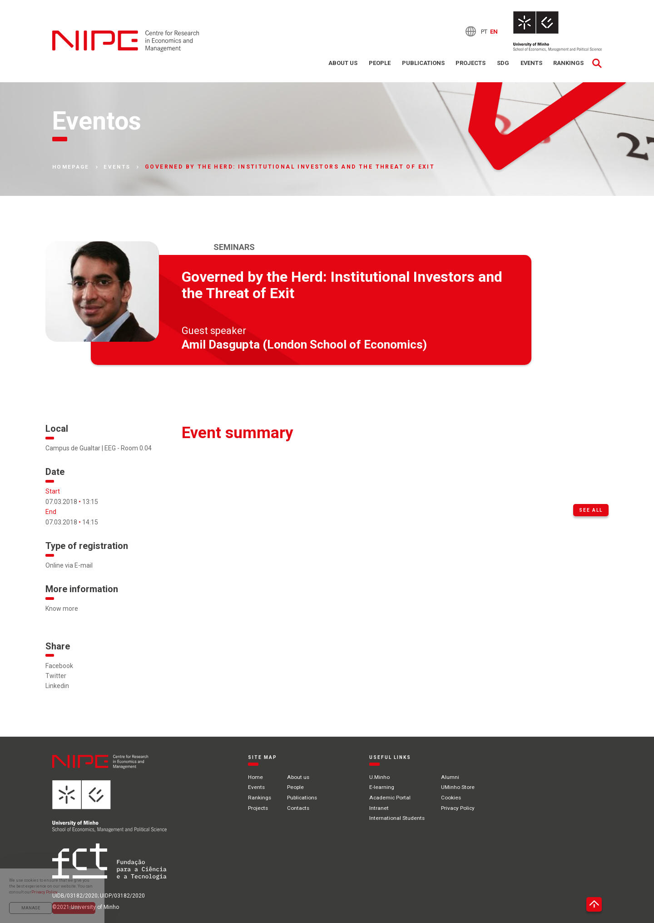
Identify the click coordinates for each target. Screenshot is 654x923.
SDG (502, 63)
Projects (470, 63)
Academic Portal (391, 797)
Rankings (568, 63)
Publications (422, 63)
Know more (61, 609)
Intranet (380, 807)
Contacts (299, 807)
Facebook (59, 665)
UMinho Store (459, 787)
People (378, 63)
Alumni (451, 777)
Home (255, 777)
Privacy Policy (459, 807)
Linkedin (57, 686)
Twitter (55, 675)
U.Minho (381, 777)
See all (591, 510)
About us (341, 63)
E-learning (383, 787)
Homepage (72, 167)
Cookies (452, 797)
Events (531, 63)
